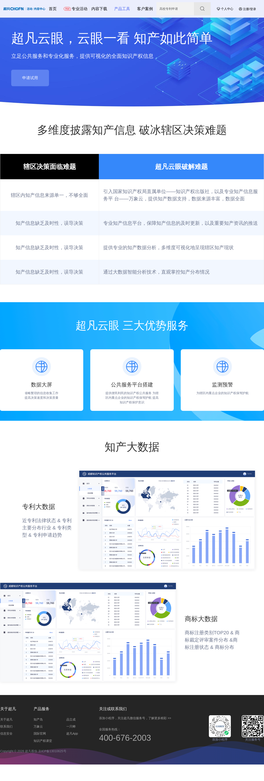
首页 (53, 9)
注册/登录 (247, 9)
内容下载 (99, 9)
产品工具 (122, 9)
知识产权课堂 (43, 741)
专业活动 (75, 9)
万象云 (38, 726)
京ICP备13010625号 (52, 751)
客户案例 (145, 9)
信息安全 (6, 733)
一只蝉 (71, 726)
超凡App (72, 733)
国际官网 (40, 733)
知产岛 (38, 719)
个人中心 (225, 9)
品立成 (71, 719)
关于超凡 (6, 719)
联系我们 (6, 726)
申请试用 (30, 78)
